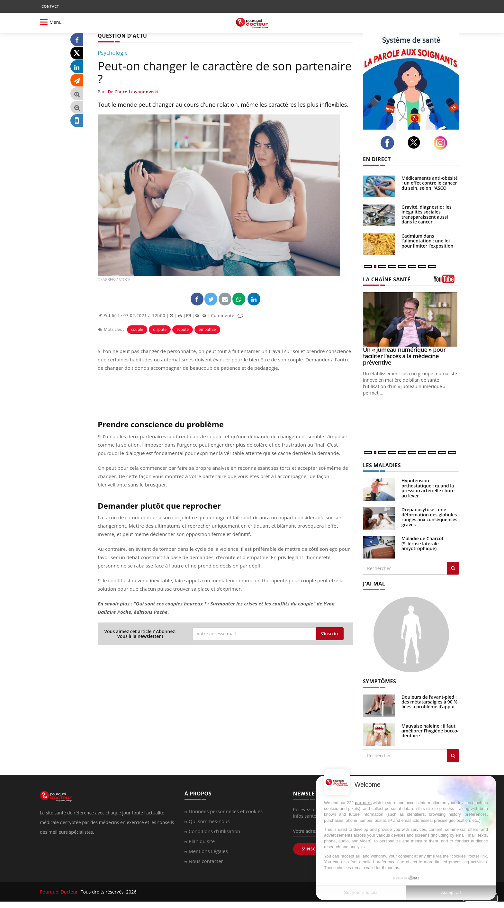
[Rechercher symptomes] (453, 755)
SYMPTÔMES (379, 681)
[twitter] (415, 142)
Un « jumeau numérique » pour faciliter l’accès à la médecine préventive (404, 356)
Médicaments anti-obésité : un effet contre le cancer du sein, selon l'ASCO (429, 183)
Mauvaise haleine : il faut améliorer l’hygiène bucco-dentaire (430, 731)
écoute (182, 329)
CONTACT (50, 6)
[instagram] (442, 143)
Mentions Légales (208, 851)
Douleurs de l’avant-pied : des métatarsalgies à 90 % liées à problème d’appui (429, 702)
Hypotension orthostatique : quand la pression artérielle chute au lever (428, 487)
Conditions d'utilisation (214, 831)
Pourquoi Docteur (59, 892)
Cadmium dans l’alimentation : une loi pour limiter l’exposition (427, 241)
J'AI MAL (374, 583)
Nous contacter (206, 861)
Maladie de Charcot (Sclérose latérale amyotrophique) (422, 543)
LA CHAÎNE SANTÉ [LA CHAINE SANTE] (386, 279)
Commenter (227, 315)
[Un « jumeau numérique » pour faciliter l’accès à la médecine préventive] (411, 319)
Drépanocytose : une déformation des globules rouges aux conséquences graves (429, 516)
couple (137, 329)
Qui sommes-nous (209, 821)
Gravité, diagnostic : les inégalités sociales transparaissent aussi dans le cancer (426, 214)
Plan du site (202, 841)
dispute (159, 329)
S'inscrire (329, 634)
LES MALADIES (382, 465)
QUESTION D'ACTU (122, 35)
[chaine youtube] (446, 281)
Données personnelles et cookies (226, 811)
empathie (207, 329)
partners (363, 802)
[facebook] (389, 143)
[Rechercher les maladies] (453, 568)
